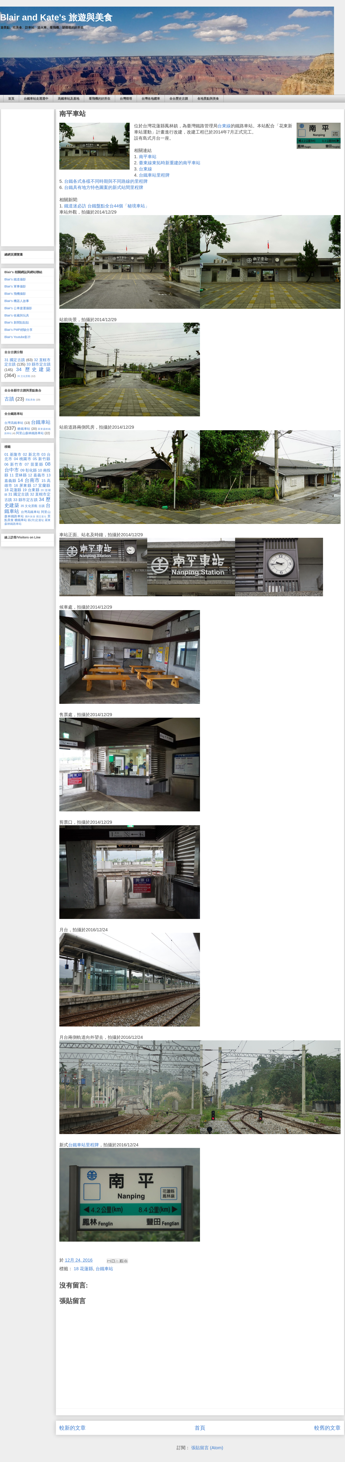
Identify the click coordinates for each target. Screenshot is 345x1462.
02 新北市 (31, 454)
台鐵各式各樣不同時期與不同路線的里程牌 (106, 181)
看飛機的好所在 (99, 98)
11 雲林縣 (18, 475)
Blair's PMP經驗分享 (18, 329)
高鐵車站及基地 (68, 98)
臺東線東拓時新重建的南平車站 (169, 162)
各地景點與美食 (208, 98)
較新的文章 (72, 1428)
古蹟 (9, 399)
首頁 (11, 98)
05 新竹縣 (42, 459)
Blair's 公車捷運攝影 (18, 308)
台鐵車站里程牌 (154, 175)
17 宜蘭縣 (42, 485)
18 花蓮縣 (83, 1268)
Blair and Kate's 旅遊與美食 (56, 17)
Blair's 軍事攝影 (15, 286)
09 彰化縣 (28, 470)
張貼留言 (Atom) (207, 1447)
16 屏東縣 (22, 485)
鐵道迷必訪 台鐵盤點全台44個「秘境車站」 (106, 205)
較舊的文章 (327, 1428)
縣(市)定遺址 (36, 520)
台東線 (224, 125)
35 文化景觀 (24, 376)
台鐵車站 (104, 1268)
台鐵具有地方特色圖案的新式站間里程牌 (103, 187)
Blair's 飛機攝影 (15, 293)
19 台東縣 (31, 490)
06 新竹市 (13, 464)
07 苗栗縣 (34, 464)
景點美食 (30, 399)
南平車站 (147, 156)
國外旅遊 (30, 516)
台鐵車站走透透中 (36, 98)
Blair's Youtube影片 (17, 337)
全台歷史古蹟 (178, 98)
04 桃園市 (22, 459)
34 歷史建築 (33, 369)
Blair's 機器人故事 (16, 301)
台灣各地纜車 (151, 98)
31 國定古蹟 (14, 360)
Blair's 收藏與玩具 (16, 315)
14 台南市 (29, 480)
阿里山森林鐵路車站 (30, 433)
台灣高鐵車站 (14, 423)
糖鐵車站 (23, 428)
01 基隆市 (13, 454)
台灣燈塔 (126, 98)
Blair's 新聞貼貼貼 (16, 322)
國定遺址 (41, 516)
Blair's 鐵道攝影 (15, 279)
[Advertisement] (27, 177)
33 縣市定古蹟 (39, 364)
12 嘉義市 (36, 475)
